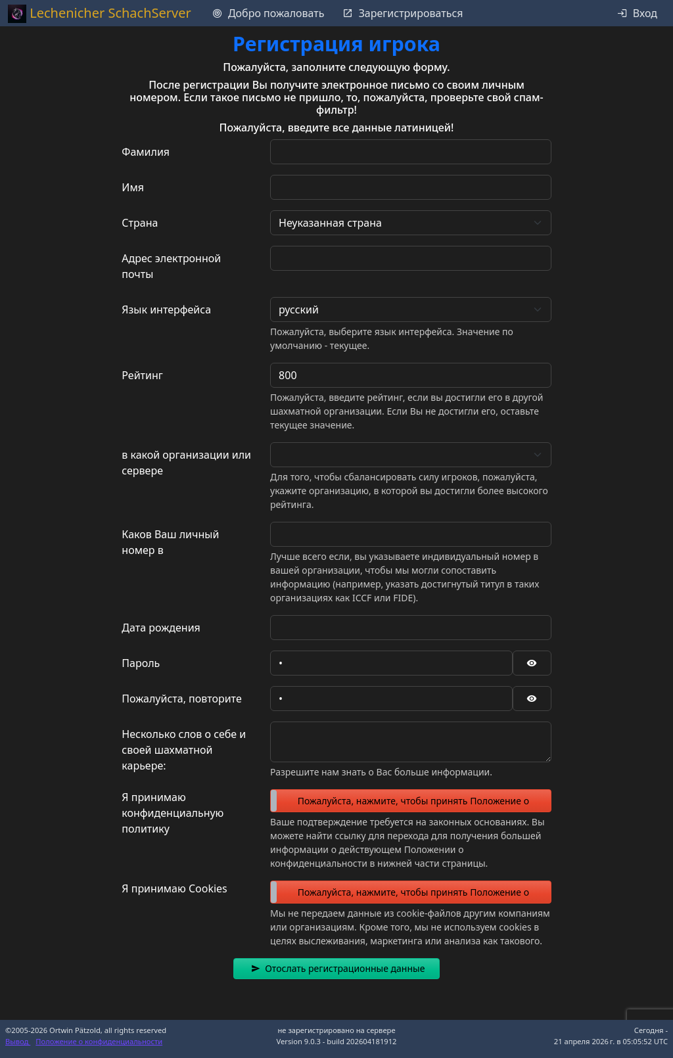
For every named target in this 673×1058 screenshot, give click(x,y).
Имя (133, 187)
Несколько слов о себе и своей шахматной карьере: (184, 750)
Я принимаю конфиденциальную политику (172, 813)
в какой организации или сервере (186, 463)
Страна (140, 223)
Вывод (17, 1041)
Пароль (141, 663)
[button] (336, 968)
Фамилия (146, 152)
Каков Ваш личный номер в (170, 542)
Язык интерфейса (166, 309)
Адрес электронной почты (171, 266)
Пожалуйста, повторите (181, 698)
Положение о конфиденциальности (98, 1041)
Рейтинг (142, 375)
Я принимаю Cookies (174, 888)
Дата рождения (161, 627)
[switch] (410, 800)
